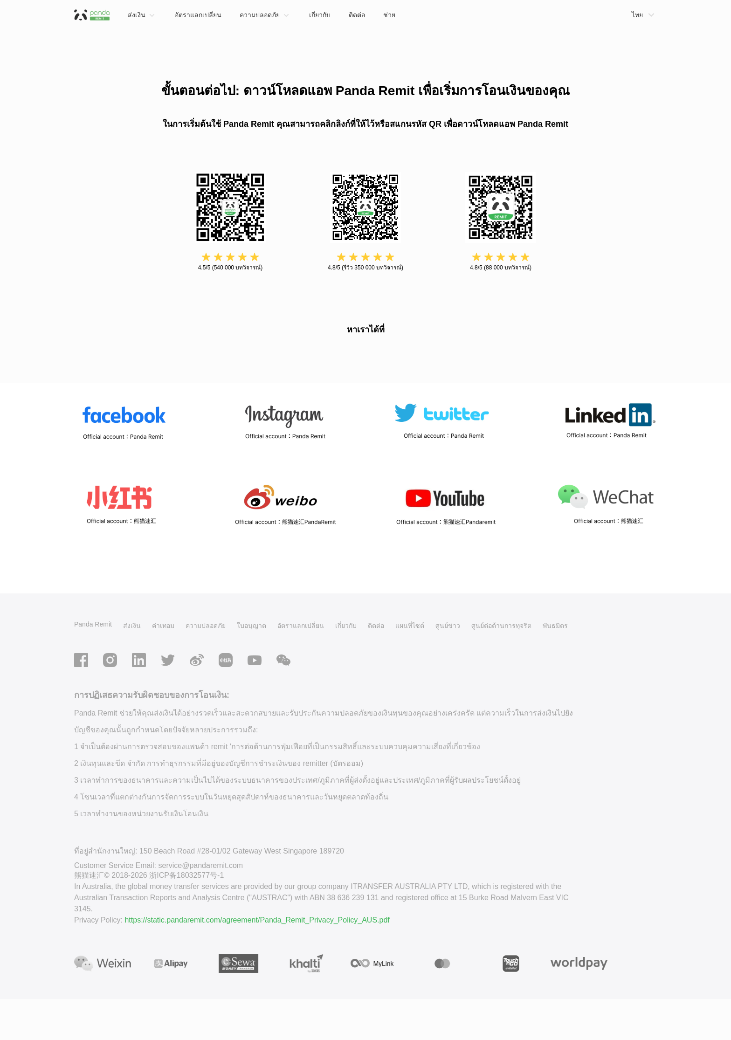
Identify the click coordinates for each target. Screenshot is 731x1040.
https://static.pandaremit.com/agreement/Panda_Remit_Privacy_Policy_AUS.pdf (256, 960)
